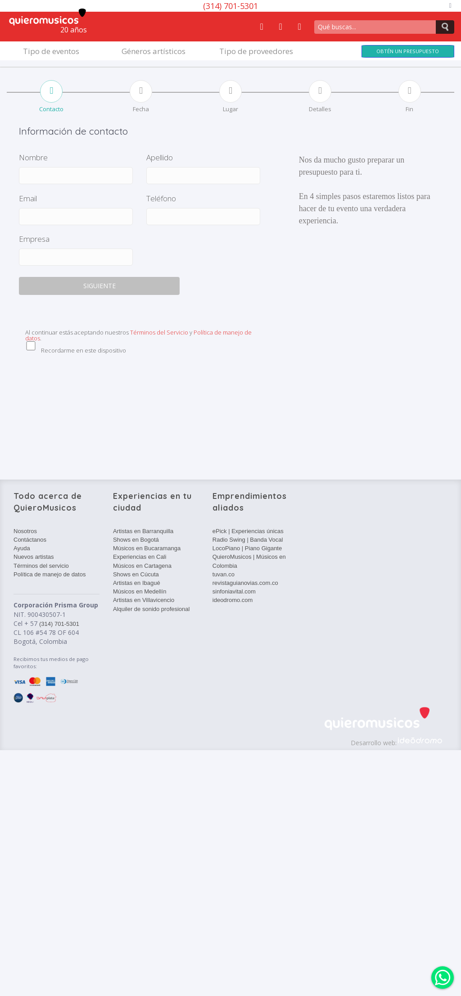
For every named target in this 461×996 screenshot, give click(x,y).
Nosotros (25, 531)
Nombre (33, 157)
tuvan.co (223, 574)
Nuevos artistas (34, 556)
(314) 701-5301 (230, 5)
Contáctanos (30, 539)
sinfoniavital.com (234, 591)
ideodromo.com (232, 600)
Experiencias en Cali (140, 556)
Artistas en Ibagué (136, 582)
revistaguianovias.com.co (245, 582)
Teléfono (161, 198)
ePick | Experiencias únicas (248, 531)
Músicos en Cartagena (142, 565)
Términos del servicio (41, 565)
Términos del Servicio (159, 332)
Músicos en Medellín (140, 591)
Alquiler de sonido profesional (151, 609)
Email (28, 198)
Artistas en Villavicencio (143, 600)
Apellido (159, 157)
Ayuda (22, 548)
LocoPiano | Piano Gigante (247, 548)
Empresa (34, 239)
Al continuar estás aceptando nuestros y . (138, 335)
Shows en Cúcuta (136, 574)
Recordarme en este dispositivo (83, 350)
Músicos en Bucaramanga (147, 548)
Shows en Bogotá (136, 539)
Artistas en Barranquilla (143, 531)
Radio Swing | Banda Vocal (247, 539)
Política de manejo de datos (50, 574)
